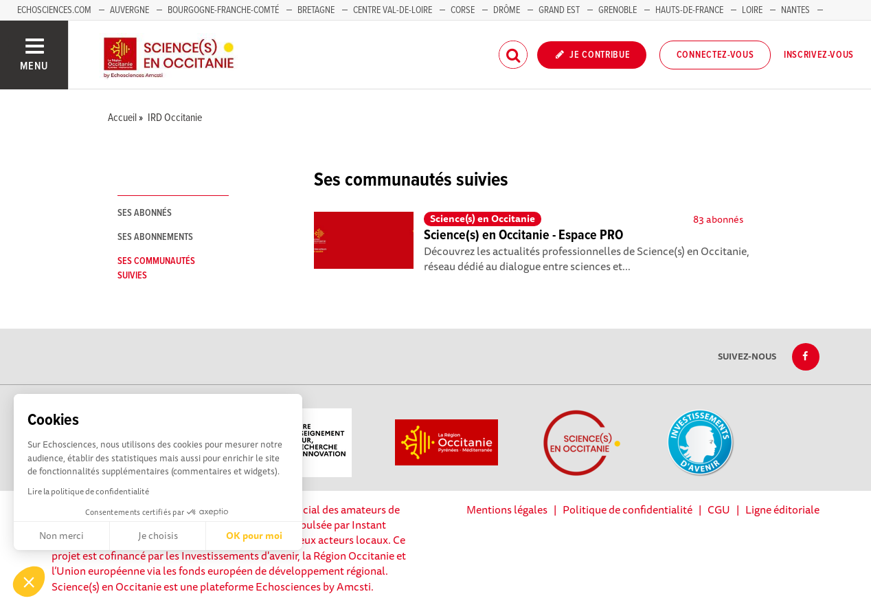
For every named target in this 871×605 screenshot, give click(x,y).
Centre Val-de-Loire (392, 10)
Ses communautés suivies (156, 268)
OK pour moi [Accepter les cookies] (254, 535)
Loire (752, 10)
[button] (28, 581)
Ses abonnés (144, 213)
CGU (719, 509)
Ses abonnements (155, 237)
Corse (463, 10)
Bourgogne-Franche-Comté (223, 10)
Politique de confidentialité (627, 509)
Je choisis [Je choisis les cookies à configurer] (158, 535)
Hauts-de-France (689, 10)
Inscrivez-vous (819, 55)
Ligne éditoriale (782, 509)
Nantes (795, 10)
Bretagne (316, 10)
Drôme (506, 10)
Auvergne (129, 10)
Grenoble (618, 10)
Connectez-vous (715, 55)
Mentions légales (506, 509)
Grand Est (559, 10)
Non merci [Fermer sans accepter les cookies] (61, 535)
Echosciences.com (54, 10)
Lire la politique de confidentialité (88, 491)
